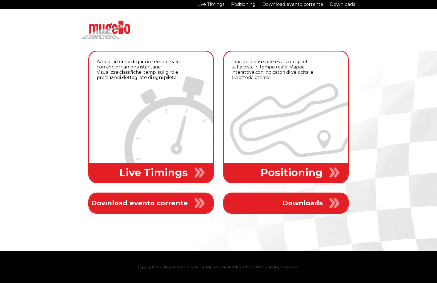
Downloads (342, 4)
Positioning (243, 4)
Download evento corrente (292, 4)
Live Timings (210, 4)
